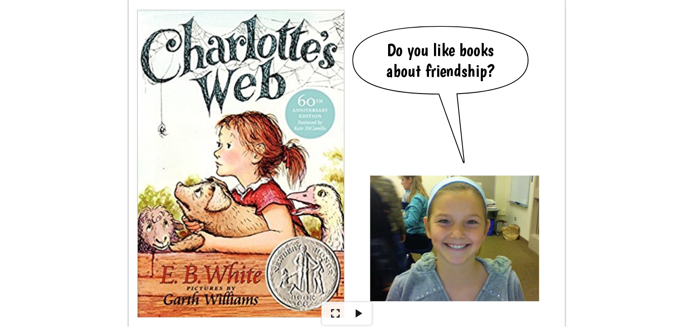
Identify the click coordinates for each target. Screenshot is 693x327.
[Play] (358, 313)
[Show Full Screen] (335, 313)
